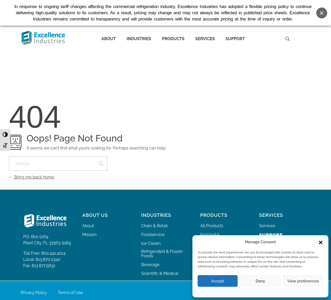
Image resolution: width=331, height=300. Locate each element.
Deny (260, 281)
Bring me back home (31, 177)
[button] (320, 242)
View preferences (303, 281)
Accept (217, 281)
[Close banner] (321, 11)
